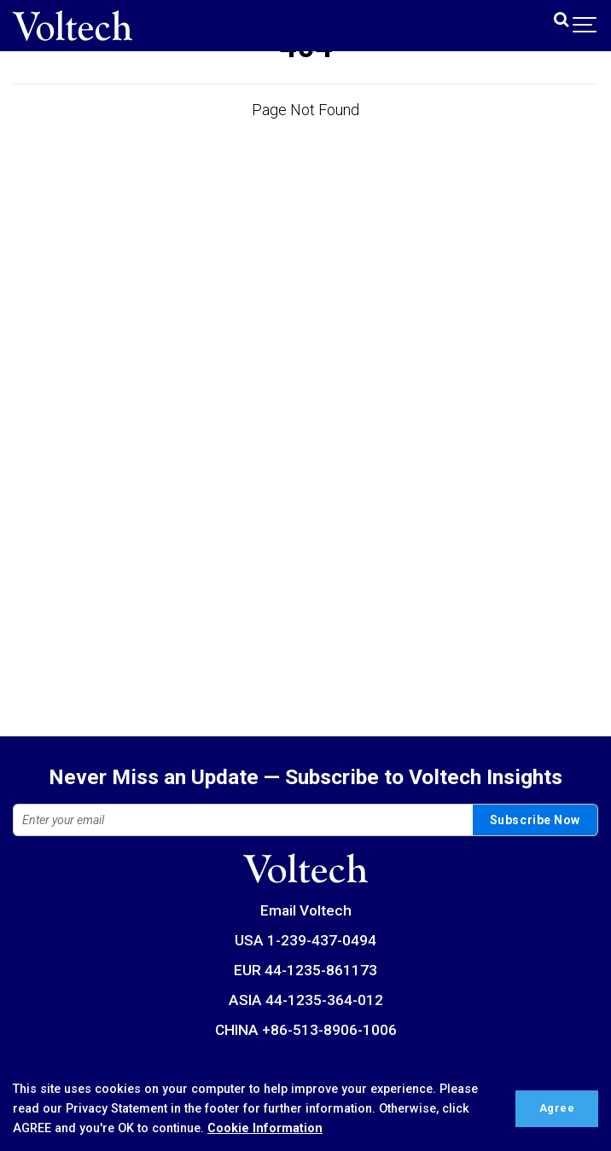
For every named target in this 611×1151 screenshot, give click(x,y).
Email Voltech (306, 910)
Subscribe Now (535, 820)
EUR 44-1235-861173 (305, 970)
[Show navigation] (585, 25)
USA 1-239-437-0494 (305, 940)
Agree (557, 1108)
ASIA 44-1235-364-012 (306, 1000)
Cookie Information (265, 1128)
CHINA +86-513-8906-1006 (306, 1029)
